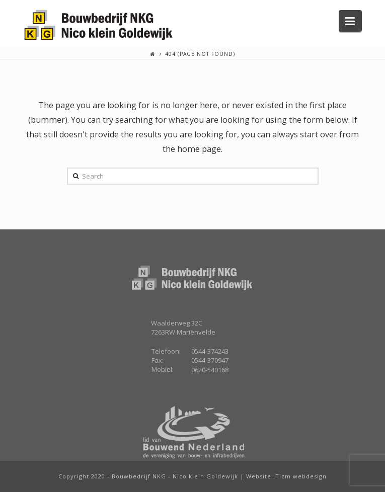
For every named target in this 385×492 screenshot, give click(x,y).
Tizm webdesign (301, 476)
